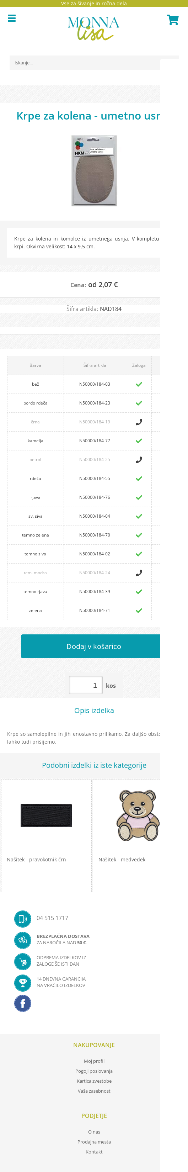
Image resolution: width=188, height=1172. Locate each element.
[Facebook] (94, 1005)
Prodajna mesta (94, 1142)
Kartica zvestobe (94, 1081)
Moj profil (94, 1061)
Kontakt (94, 1152)
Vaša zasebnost (94, 1091)
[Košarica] (172, 19)
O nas (94, 1132)
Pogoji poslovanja (94, 1071)
